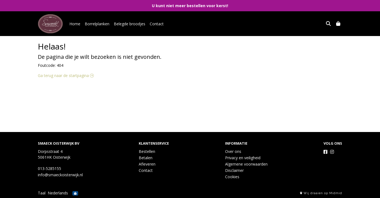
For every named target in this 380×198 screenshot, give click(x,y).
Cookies (232, 176)
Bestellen (147, 151)
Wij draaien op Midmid (321, 193)
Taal (42, 193)
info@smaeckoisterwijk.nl (60, 174)
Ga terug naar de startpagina (66, 75)
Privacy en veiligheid (242, 157)
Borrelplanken (97, 23)
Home (74, 23)
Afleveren (147, 164)
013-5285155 (49, 168)
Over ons (233, 151)
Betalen (145, 157)
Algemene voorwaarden (246, 164)
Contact (157, 23)
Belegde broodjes (129, 23)
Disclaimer (234, 170)
